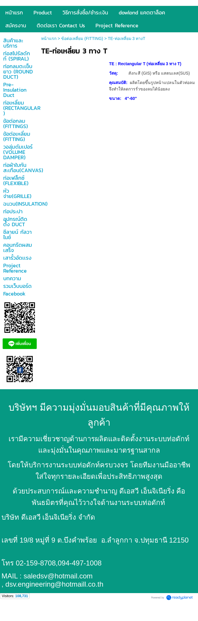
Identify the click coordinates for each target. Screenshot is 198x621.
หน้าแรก (48, 38)
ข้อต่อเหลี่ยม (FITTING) (82, 38)
